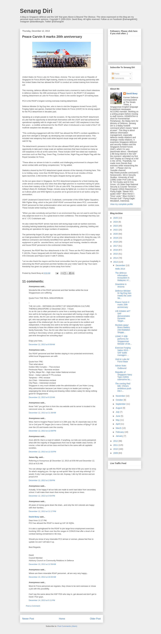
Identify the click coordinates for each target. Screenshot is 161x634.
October (120, 400)
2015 (115, 254)
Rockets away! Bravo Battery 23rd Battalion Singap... (122, 329)
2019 (115, 238)
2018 (115, 242)
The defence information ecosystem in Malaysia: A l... (122, 276)
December (121, 265)
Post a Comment (33, 606)
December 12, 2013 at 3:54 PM (42, 496)
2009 (115, 453)
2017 (115, 246)
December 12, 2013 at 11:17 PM (42, 511)
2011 (115, 445)
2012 (115, 441)
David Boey (34, 517)
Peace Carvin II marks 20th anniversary (122, 304)
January (120, 436)
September (121, 404)
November (121, 396)
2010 (115, 449)
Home (62, 618)
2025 (115, 218)
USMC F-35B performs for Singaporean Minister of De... (123, 340)
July (118, 412)
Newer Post (28, 618)
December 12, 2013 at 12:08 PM (42, 431)
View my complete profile (121, 204)
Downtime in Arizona (120, 285)
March (119, 428)
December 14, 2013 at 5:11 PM (42, 600)
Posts (115, 74)
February (120, 432)
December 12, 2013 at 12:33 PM (42, 452)
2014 (115, 258)
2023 (115, 226)
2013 (115, 262)
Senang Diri (36, 11)
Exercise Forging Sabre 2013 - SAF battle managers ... (123, 351)
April (118, 424)
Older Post (95, 618)
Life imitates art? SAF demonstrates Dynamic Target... (122, 316)
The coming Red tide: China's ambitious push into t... (123, 387)
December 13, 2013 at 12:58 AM (42, 564)
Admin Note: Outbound (120, 366)
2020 (115, 234)
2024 (115, 222)
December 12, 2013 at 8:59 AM (42, 344)
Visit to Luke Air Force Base (122, 360)
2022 (115, 230)
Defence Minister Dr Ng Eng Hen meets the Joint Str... (123, 294)
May (118, 420)
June (118, 416)
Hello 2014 (120, 269)
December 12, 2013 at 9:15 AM (42, 397)
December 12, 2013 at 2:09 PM (42, 480)
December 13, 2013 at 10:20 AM (42, 577)
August (119, 408)
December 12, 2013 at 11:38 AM (42, 413)
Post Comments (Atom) (67, 626)
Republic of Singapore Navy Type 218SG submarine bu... (123, 376)
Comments (118, 78)
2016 (115, 250)
